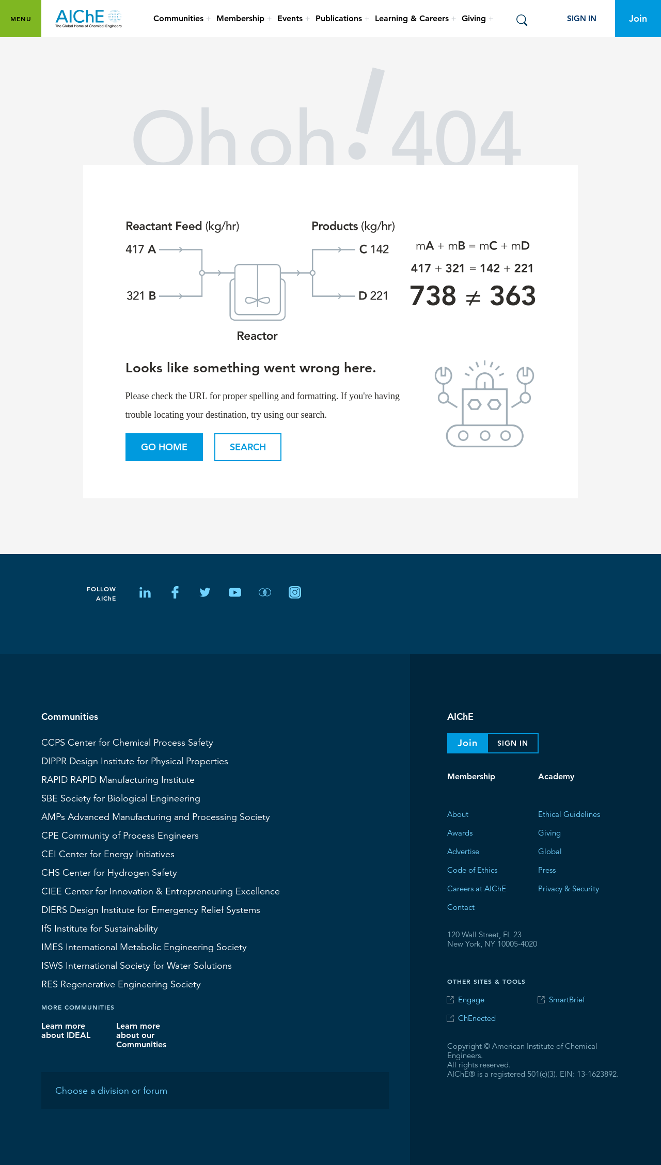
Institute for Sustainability (99, 928)
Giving (549, 832)
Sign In (581, 18)
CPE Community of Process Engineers (120, 835)
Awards (460, 832)
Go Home (164, 447)
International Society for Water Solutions (136, 965)
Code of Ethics (472, 869)
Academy (556, 776)
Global (550, 851)
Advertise (463, 851)
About (457, 813)
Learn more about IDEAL (65, 1030)
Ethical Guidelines (569, 813)
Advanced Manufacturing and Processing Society (155, 816)
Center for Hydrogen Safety (109, 872)
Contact (461, 906)
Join (638, 18)
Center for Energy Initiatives (108, 853)
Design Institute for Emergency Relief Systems (150, 909)
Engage (471, 999)
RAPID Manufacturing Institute (118, 779)
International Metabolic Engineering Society (144, 946)
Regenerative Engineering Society (121, 983)
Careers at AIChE (476, 888)
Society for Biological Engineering (120, 798)
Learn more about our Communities (141, 1034)
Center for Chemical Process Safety (127, 742)
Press (547, 869)
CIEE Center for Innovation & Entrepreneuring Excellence (160, 890)
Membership (471, 776)
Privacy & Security (568, 888)
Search (248, 447)
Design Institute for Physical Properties (134, 760)
